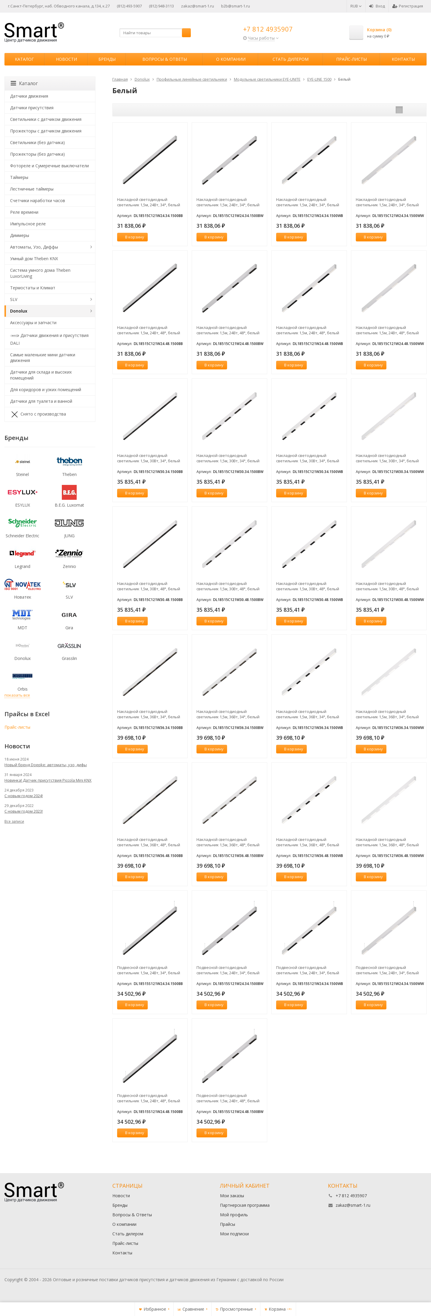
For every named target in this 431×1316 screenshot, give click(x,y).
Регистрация (407, 6)
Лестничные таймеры (32, 189)
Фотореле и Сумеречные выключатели (49, 165)
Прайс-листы (351, 59)
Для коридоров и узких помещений (45, 389)
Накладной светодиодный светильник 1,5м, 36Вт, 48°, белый (148, 842)
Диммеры (19, 235)
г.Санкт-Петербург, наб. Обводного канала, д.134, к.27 (59, 6)
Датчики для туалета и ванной (41, 401)
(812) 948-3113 (161, 6)
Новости (66, 59)
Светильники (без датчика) (37, 142)
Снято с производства (38, 414)
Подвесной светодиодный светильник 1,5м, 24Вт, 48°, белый (148, 1098)
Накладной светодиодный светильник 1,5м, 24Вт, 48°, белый (148, 330)
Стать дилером (291, 59)
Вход (377, 6)
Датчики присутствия (32, 107)
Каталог (24, 59)
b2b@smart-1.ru (235, 6)
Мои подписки (234, 1234)
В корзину (131, 237)
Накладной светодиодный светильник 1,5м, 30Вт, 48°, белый (148, 586)
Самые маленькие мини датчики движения (42, 357)
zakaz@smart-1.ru (197, 6)
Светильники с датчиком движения (45, 119)
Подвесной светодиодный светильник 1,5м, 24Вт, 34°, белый (148, 970)
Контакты (403, 59)
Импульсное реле (28, 224)
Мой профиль (234, 1214)
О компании (231, 59)
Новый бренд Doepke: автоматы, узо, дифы (45, 764)
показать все (17, 695)
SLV (13, 299)
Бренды (107, 59)
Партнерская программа (245, 1205)
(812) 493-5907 (129, 6)
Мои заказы (232, 1195)
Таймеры (19, 177)
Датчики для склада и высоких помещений (41, 375)
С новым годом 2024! (23, 795)
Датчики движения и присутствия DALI (49, 338)
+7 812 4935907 (268, 28)
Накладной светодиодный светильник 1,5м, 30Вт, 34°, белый (148, 458)
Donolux (18, 311)
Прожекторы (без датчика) (37, 154)
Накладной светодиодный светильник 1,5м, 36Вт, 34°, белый (148, 714)
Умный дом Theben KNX (34, 258)
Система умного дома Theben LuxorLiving (40, 273)
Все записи (14, 821)
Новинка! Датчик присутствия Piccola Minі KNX (48, 780)
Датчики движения (29, 96)
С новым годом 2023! (23, 811)
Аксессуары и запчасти (33, 322)
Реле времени (24, 212)
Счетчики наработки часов (37, 200)
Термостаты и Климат (32, 288)
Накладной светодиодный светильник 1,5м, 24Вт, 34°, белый (148, 202)
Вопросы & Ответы (164, 59)
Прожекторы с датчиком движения (45, 131)
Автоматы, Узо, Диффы (34, 247)
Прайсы (227, 1224)
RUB (356, 6)
